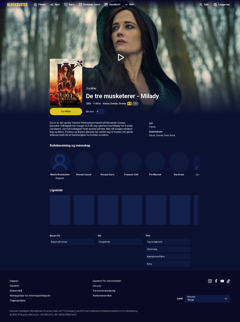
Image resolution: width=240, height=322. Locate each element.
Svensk (159, 135)
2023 (88, 103)
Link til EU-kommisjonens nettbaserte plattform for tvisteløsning (107, 311)
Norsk (172, 135)
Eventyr (114, 103)
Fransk (152, 127)
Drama (122, 103)
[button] (129, 5)
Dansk (152, 135)
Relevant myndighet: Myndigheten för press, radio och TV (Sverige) (42, 311)
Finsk (166, 135)
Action (106, 103)
